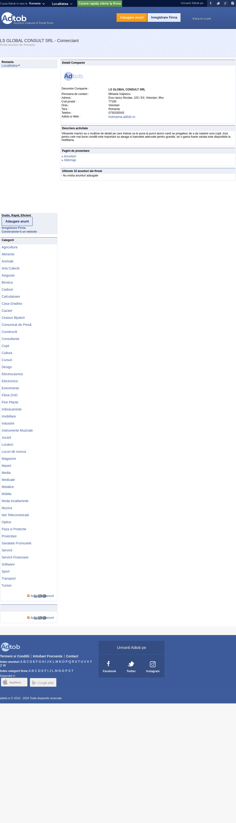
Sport (5, 571)
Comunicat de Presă (16, 325)
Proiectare (9, 536)
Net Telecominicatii (15, 515)
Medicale (8, 480)
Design (7, 367)
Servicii (7, 550)
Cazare (7, 310)
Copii (5, 346)
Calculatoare (11, 296)
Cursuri (7, 360)
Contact (72, 656)
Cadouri (7, 289)
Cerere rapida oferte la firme (99, 4)
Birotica (7, 282)
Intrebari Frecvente (47, 656)
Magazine (9, 458)
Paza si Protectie (14, 529)
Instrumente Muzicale (17, 430)
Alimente (8, 254)
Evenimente (10, 388)
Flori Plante (10, 402)
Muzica (7, 508)
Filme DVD (10, 395)
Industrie (8, 423)
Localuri (7, 444)
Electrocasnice (12, 374)
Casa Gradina (12, 303)
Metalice (8, 487)
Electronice (10, 381)
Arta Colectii (10, 268)
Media (6, 473)
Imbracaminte (12, 409)
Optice (6, 522)
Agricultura (9, 247)
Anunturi (70, 156)
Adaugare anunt (131, 18)
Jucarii (6, 437)
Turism (7, 585)
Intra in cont (202, 19)
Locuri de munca (14, 451)
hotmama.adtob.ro (121, 117)
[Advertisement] (19, 141)
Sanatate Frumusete (16, 543)
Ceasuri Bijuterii (13, 318)
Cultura (7, 353)
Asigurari (8, 275)
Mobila (6, 494)
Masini (6, 466)
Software (8, 564)
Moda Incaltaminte (15, 501)
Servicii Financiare (15, 557)
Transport (8, 578)
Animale (8, 261)
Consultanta (10, 339)
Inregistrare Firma (164, 18)
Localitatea (60, 4)
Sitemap (70, 160)
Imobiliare (9, 416)
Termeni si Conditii (14, 656)
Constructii (9, 332)
